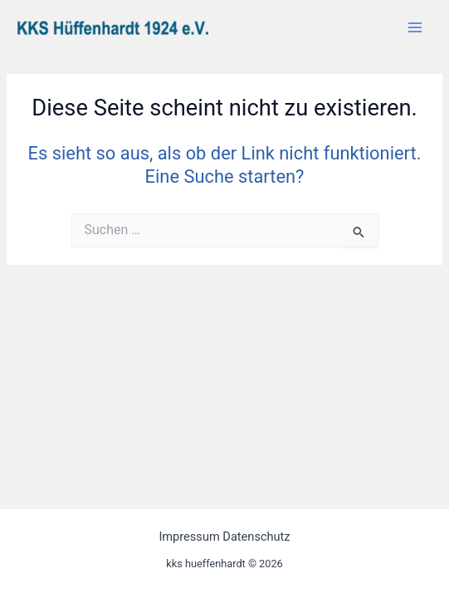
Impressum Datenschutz (224, 536)
